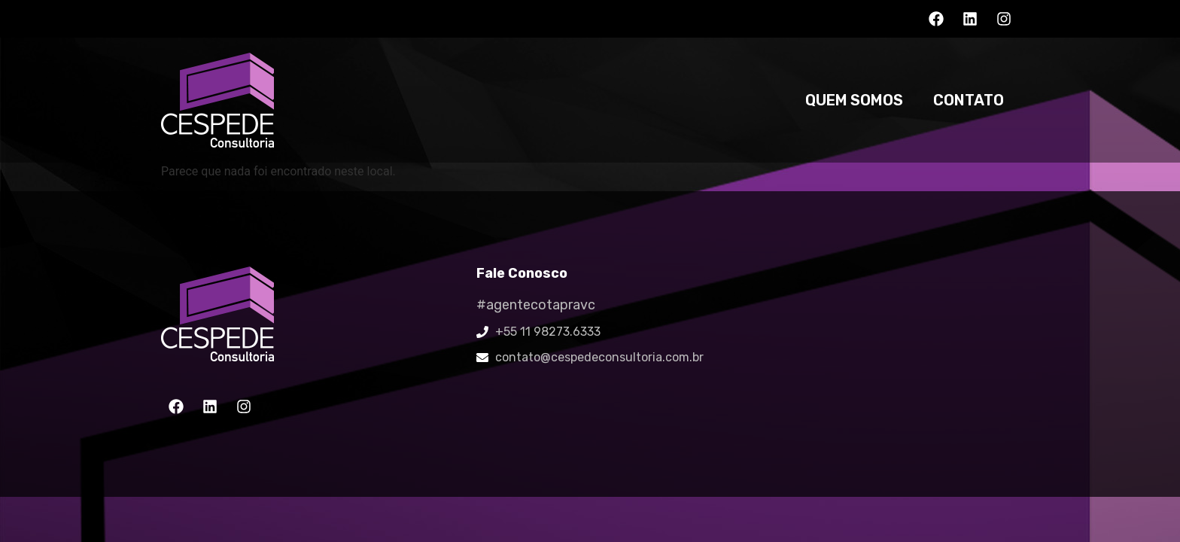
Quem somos (854, 100)
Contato (968, 100)
